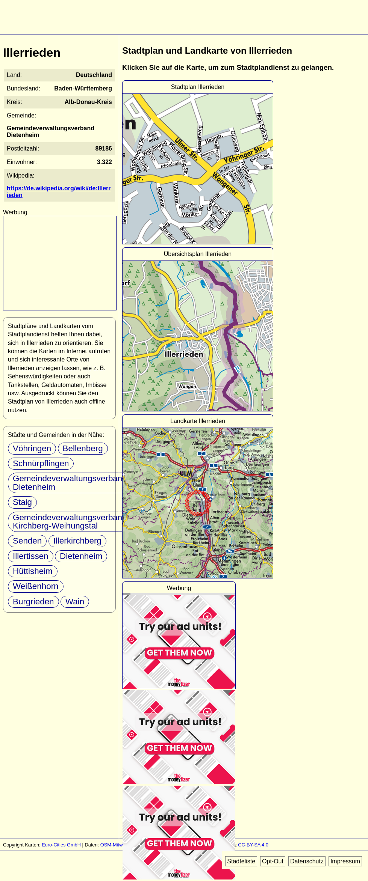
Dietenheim (81, 556)
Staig (22, 502)
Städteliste (241, 861)
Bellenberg (83, 448)
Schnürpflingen (41, 463)
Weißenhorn (36, 586)
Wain (74, 601)
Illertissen (30, 556)
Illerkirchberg (77, 540)
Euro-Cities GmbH (61, 845)
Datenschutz (307, 861)
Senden (27, 540)
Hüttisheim (33, 571)
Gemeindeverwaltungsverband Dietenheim (70, 482)
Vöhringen (32, 448)
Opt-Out (272, 861)
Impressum (345, 861)
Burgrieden (33, 601)
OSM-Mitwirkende (119, 845)
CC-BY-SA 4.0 (253, 845)
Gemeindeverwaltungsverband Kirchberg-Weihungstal (70, 521)
